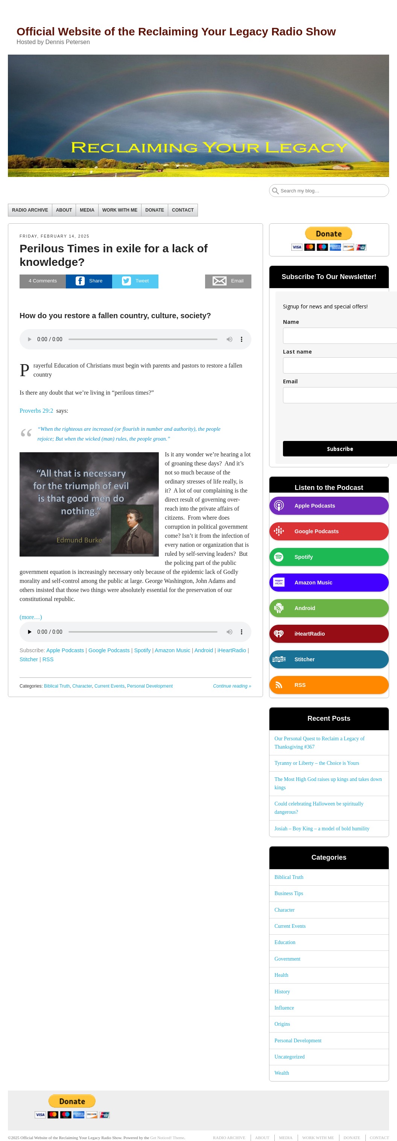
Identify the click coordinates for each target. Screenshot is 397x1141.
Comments (43, 281)
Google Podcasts (109, 650)
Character (82, 686)
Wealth (281, 1073)
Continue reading (232, 686)
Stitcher (29, 659)
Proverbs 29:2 (36, 410)
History (282, 992)
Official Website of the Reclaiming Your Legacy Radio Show (176, 31)
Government (287, 959)
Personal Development (150, 686)
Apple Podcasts (65, 650)
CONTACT (183, 210)
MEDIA (87, 210)
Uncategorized (289, 1057)
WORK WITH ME (119, 210)
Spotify (142, 650)
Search (275, 191)
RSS (48, 659)
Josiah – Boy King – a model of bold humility (321, 828)
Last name (297, 351)
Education (284, 942)
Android (204, 650)
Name (291, 321)
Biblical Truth (57, 686)
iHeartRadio (232, 650)
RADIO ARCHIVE (30, 210)
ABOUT (64, 210)
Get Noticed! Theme (167, 1137)
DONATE (154, 210)
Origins (282, 1024)
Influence (284, 1008)
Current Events (109, 686)
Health (281, 975)
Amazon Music (172, 650)
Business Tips (288, 893)
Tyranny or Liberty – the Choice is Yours (316, 763)
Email (290, 381)
